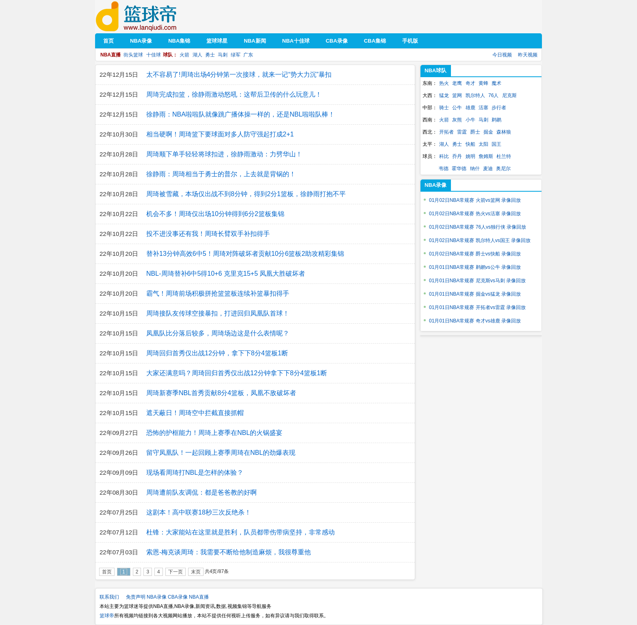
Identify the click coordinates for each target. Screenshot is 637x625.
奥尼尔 (503, 168)
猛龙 (444, 95)
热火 (444, 83)
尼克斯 (509, 95)
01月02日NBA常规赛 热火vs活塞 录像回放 (475, 213)
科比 (444, 156)
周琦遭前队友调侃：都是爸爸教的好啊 (201, 492)
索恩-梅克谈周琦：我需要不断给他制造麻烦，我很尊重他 (228, 552)
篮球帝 (148, 16)
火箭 (184, 55)
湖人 (197, 55)
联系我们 (109, 597)
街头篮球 (133, 55)
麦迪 (488, 168)
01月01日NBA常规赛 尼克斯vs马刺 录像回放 (477, 280)
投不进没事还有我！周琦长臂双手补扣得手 (208, 233)
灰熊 (457, 120)
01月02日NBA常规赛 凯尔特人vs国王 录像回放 (480, 240)
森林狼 (503, 132)
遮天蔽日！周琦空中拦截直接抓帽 (195, 412)
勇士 (210, 55)
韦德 (443, 168)
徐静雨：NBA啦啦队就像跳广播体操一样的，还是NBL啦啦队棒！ (240, 114)
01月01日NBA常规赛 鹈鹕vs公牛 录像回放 (475, 267)
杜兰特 (503, 156)
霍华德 (459, 168)
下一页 (175, 572)
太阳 (483, 144)
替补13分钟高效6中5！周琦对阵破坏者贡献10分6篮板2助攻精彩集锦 (245, 253)
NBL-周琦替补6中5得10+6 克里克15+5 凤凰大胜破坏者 (225, 273)
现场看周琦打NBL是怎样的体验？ (194, 472)
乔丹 (457, 156)
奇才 (470, 83)
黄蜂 (483, 83)
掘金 (488, 132)
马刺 (223, 55)
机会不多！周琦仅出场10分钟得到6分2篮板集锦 (215, 213)
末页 (196, 572)
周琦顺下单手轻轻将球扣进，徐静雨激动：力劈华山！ (224, 154)
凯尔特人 (475, 95)
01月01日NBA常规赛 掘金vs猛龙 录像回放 (475, 294)
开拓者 (446, 132)
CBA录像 (178, 597)
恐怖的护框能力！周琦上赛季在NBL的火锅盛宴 (214, 432)
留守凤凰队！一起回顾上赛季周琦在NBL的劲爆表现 (220, 452)
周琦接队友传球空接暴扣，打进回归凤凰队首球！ (217, 313)
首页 (107, 572)
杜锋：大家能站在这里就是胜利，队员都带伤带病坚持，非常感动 (240, 532)
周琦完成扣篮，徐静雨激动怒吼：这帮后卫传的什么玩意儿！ (234, 94)
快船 (470, 144)
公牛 (457, 107)
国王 (496, 144)
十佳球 (153, 55)
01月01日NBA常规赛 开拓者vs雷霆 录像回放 (477, 307)
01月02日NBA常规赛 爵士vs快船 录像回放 (475, 254)
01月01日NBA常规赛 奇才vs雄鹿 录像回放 (475, 321)
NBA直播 (199, 597)
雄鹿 (470, 107)
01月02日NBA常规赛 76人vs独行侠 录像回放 (477, 227)
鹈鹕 (496, 120)
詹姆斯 (486, 156)
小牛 (470, 120)
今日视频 (502, 55)
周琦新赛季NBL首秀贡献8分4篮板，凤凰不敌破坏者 (221, 392)
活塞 (483, 107)
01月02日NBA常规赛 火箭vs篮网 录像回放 (475, 200)
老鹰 (457, 83)
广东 (248, 55)
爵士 (475, 132)
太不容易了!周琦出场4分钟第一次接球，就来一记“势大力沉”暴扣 (239, 74)
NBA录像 (157, 597)
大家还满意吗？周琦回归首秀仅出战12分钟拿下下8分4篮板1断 (236, 373)
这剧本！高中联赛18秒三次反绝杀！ (198, 512)
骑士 (444, 107)
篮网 (457, 95)
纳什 (475, 168)
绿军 (235, 55)
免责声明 (135, 597)
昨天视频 (527, 55)
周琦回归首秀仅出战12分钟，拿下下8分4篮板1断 (217, 353)
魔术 (496, 83)
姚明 (470, 156)
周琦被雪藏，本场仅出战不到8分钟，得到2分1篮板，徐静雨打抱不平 (246, 193)
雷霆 (462, 132)
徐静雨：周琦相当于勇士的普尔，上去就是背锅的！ (221, 174)
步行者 (499, 107)
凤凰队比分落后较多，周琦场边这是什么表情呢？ (217, 333)
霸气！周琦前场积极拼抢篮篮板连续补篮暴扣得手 (217, 293)
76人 (493, 95)
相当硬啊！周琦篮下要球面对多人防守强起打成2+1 (220, 134)
